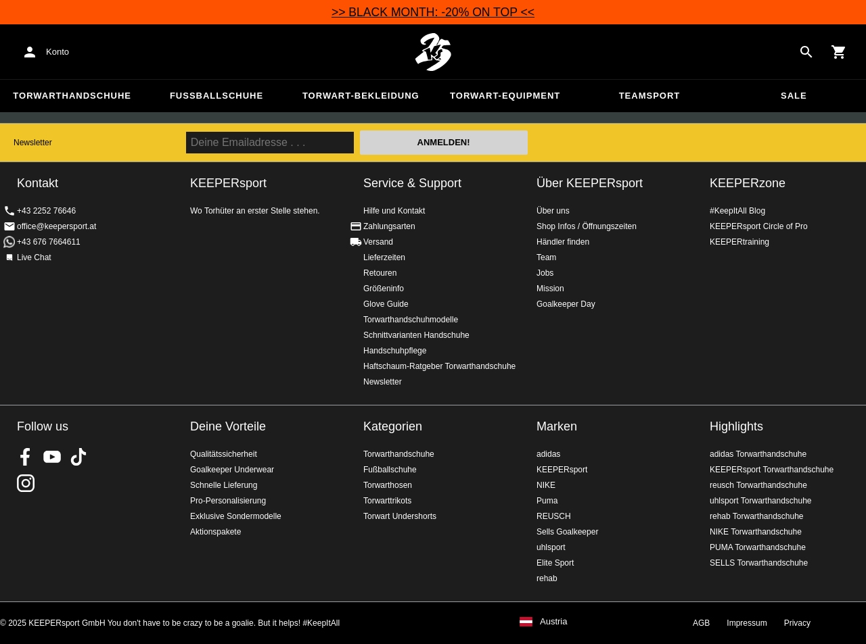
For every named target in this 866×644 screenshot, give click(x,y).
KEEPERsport (562, 469)
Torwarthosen (387, 485)
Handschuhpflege (394, 350)
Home (433, 52)
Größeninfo (383, 288)
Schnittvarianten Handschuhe (416, 335)
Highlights (736, 426)
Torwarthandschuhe (72, 96)
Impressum (747, 623)
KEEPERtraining (739, 242)
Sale (794, 96)
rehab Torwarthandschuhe (757, 516)
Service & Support (412, 183)
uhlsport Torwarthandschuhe (761, 500)
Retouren (379, 273)
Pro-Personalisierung (228, 500)
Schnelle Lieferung (223, 485)
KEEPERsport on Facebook (26, 457)
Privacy (797, 623)
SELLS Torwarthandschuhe (759, 563)
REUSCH (554, 516)
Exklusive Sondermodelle (235, 516)
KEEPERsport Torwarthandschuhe (772, 469)
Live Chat (34, 257)
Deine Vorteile (228, 426)
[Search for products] (806, 52)
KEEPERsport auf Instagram (26, 483)
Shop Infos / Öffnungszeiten (587, 226)
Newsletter (33, 142)
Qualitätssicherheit (223, 454)
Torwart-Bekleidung (360, 96)
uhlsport (551, 547)
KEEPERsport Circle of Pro (759, 226)
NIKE (546, 485)
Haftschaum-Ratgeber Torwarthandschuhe (439, 366)
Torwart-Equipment (505, 96)
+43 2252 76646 (46, 211)
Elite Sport (555, 563)
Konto (57, 52)
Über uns (553, 211)
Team (546, 257)
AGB (701, 623)
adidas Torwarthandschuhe (758, 454)
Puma (547, 500)
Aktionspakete (215, 532)
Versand (378, 242)
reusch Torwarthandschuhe (758, 485)
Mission (550, 288)
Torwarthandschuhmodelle (410, 319)
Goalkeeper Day (566, 304)
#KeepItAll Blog (737, 211)
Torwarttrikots (387, 500)
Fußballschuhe (216, 96)
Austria (553, 621)
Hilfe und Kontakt (394, 211)
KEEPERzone (747, 183)
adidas (548, 454)
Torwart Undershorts (399, 516)
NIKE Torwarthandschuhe (756, 532)
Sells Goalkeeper (567, 532)
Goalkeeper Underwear (232, 469)
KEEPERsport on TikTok (78, 457)
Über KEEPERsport (590, 183)
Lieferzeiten (384, 257)
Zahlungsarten (389, 226)
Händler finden (563, 242)
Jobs (545, 273)
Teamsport (650, 96)
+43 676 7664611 (49, 242)
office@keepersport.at (56, 226)
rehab (547, 578)
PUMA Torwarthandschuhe (758, 547)
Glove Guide (386, 304)
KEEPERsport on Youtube (52, 457)
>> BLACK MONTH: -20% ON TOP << (433, 12)
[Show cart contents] (838, 52)
